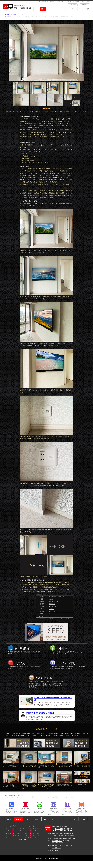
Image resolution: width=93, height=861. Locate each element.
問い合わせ (84, 4)
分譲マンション (53, 601)
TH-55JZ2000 (52, 611)
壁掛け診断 (73, 4)
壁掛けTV (43, 9)
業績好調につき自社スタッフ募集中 (40, 713)
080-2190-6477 (57, 841)
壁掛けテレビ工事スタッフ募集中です (64, 835)
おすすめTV (68, 9)
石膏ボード (52, 604)
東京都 (51, 599)
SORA (61, 9)
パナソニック (53, 606)
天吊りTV (74, 9)
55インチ (51, 609)
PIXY (49, 9)
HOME (36, 9)
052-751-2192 (56, 842)
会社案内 (87, 9)
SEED (55, 9)
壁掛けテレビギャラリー (17, 15)
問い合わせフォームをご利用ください (62, 845)
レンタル (81, 9)
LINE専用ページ (56, 848)
